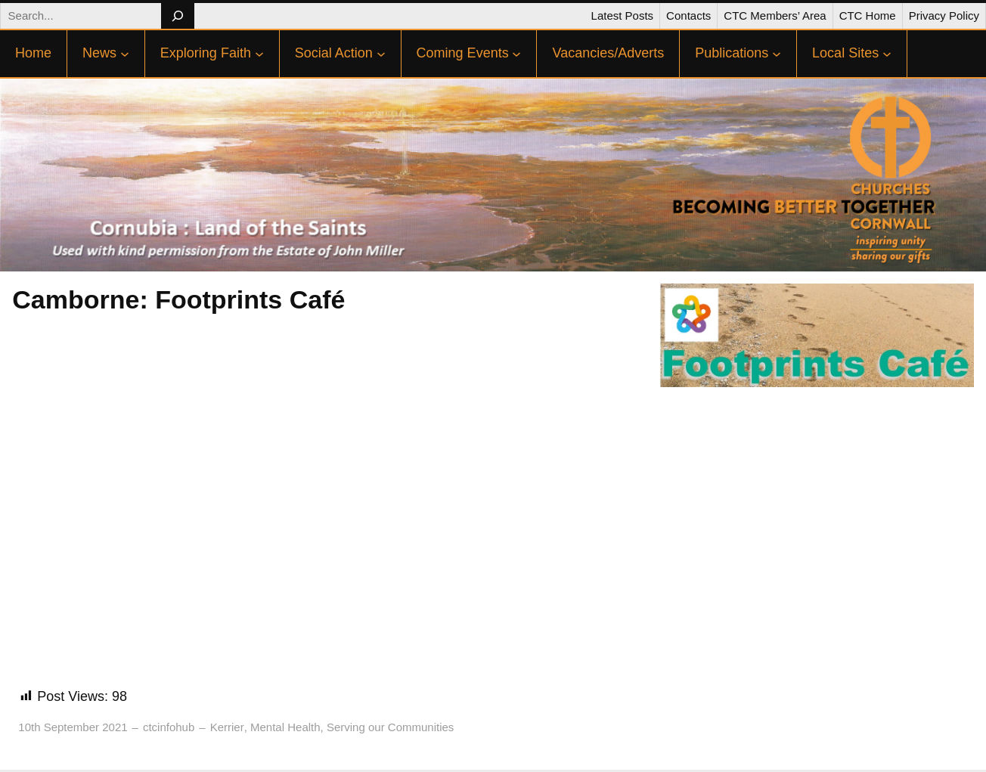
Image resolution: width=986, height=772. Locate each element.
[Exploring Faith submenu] (259, 53)
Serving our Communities (390, 727)
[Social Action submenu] (381, 53)
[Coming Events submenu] (516, 53)
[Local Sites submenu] (886, 53)
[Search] (177, 16)
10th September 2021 (72, 727)
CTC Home (867, 15)
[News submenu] (124, 53)
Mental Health (285, 727)
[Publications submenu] (776, 53)
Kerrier (227, 727)
